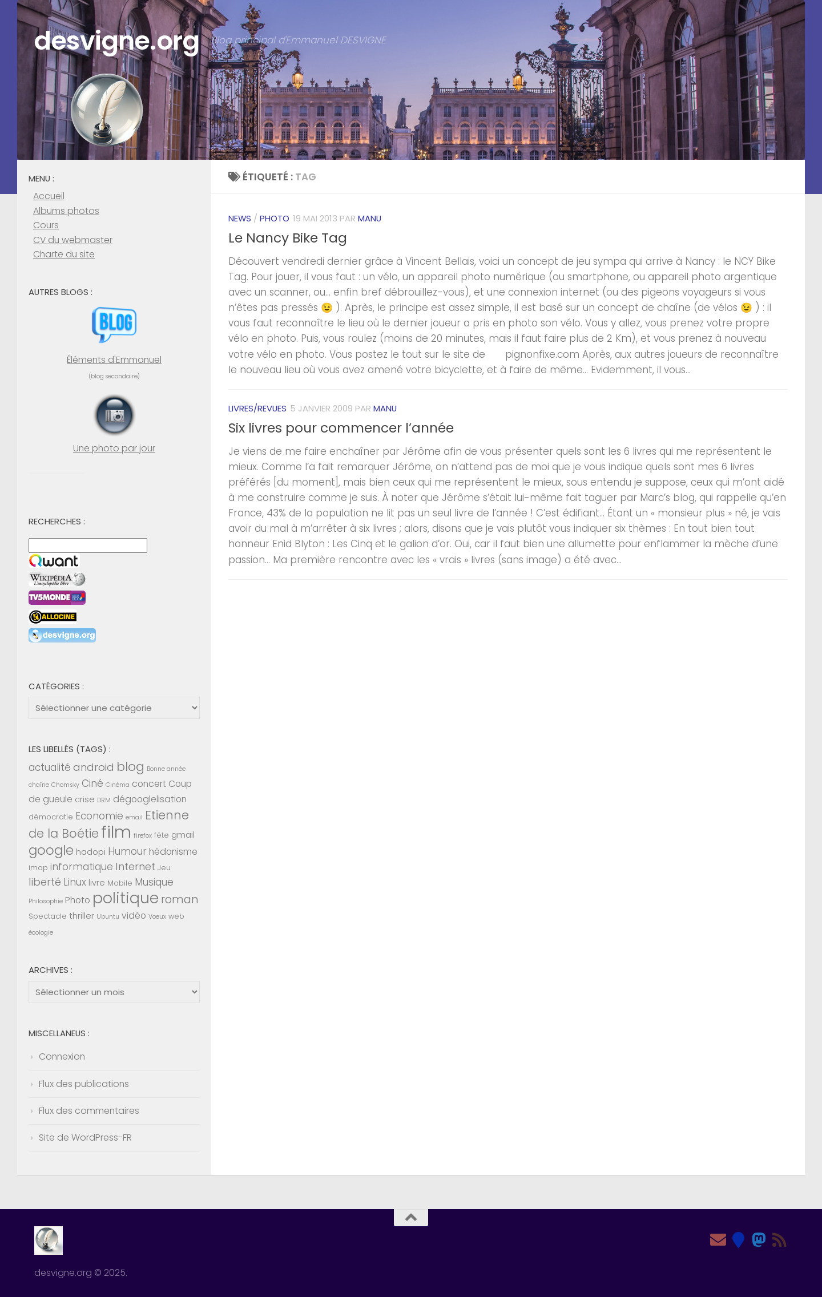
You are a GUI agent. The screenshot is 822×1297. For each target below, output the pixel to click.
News (239, 218)
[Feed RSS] (780, 1240)
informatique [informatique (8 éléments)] (81, 867)
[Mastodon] (759, 1240)
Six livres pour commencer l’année (341, 428)
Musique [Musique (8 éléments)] (154, 882)
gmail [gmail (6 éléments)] (183, 835)
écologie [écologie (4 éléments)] (41, 932)
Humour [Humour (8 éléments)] (127, 851)
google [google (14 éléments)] (51, 850)
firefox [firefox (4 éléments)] (143, 835)
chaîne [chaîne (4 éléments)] (39, 785)
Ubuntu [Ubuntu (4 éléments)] (107, 916)
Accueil (49, 196)
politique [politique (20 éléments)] (125, 897)
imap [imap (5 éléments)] (38, 867)
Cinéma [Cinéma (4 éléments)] (118, 785)
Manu (369, 218)
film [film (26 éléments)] (116, 831)
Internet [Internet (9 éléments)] (135, 866)
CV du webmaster (72, 240)
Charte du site (64, 254)
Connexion (62, 1056)
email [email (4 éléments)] (134, 817)
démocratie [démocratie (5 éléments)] (51, 817)
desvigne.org (116, 41)
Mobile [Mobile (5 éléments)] (119, 883)
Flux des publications (84, 1083)
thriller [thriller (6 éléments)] (81, 916)
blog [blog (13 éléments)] (130, 766)
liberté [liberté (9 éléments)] (45, 882)
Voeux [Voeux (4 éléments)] (157, 916)
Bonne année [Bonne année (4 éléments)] (166, 769)
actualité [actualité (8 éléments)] (50, 767)
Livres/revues (257, 408)
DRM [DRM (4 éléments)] (104, 800)
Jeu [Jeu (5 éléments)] (164, 867)
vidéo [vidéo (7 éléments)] (134, 915)
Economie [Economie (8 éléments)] (99, 816)
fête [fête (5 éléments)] (161, 835)
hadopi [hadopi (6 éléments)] (91, 852)
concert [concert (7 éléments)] (149, 783)
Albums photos (66, 210)
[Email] (718, 1240)
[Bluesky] (739, 1240)
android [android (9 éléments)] (93, 767)
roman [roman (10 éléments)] (180, 899)
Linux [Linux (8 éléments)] (74, 882)
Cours (46, 225)
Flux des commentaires (89, 1110)
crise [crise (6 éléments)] (85, 799)
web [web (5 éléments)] (176, 916)
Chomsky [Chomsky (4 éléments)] (65, 785)
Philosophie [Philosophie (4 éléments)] (46, 901)
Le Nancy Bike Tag (287, 238)
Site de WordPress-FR (85, 1137)
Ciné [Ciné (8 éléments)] (92, 783)
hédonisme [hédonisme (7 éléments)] (173, 851)
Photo (274, 218)
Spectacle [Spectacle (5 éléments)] (48, 916)
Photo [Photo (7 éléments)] (77, 900)
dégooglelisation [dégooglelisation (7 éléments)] (150, 799)
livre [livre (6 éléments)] (96, 882)
